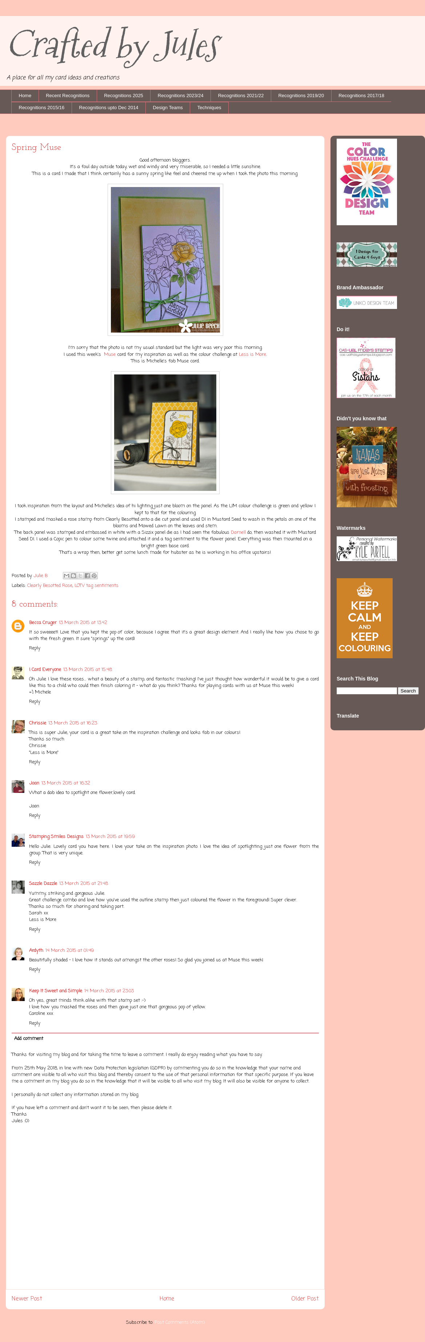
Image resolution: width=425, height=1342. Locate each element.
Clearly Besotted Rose (49, 585)
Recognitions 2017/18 (361, 95)
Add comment (28, 1038)
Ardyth (36, 950)
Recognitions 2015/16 (42, 107)
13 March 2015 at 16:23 (72, 723)
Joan (34, 783)
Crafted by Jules (111, 44)
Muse (110, 354)
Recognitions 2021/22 (241, 95)
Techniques (209, 107)
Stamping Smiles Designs (56, 836)
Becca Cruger (43, 622)
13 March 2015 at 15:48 (87, 669)
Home (25, 95)
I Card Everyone (45, 669)
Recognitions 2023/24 (181, 95)
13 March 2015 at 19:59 (110, 836)
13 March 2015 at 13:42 (83, 622)
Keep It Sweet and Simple (55, 991)
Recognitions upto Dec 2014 (108, 107)
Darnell (238, 532)
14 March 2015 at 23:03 (109, 991)
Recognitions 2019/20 (301, 95)
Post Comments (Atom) (180, 1322)
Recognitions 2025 (123, 95)
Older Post (305, 1299)
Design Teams (168, 107)
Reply (34, 648)
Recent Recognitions (67, 95)
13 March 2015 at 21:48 (83, 883)
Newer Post (27, 1299)
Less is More (252, 354)
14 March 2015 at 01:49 (69, 950)
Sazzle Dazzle (43, 883)
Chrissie (37, 723)
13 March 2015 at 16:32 (65, 783)
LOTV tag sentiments (97, 585)
